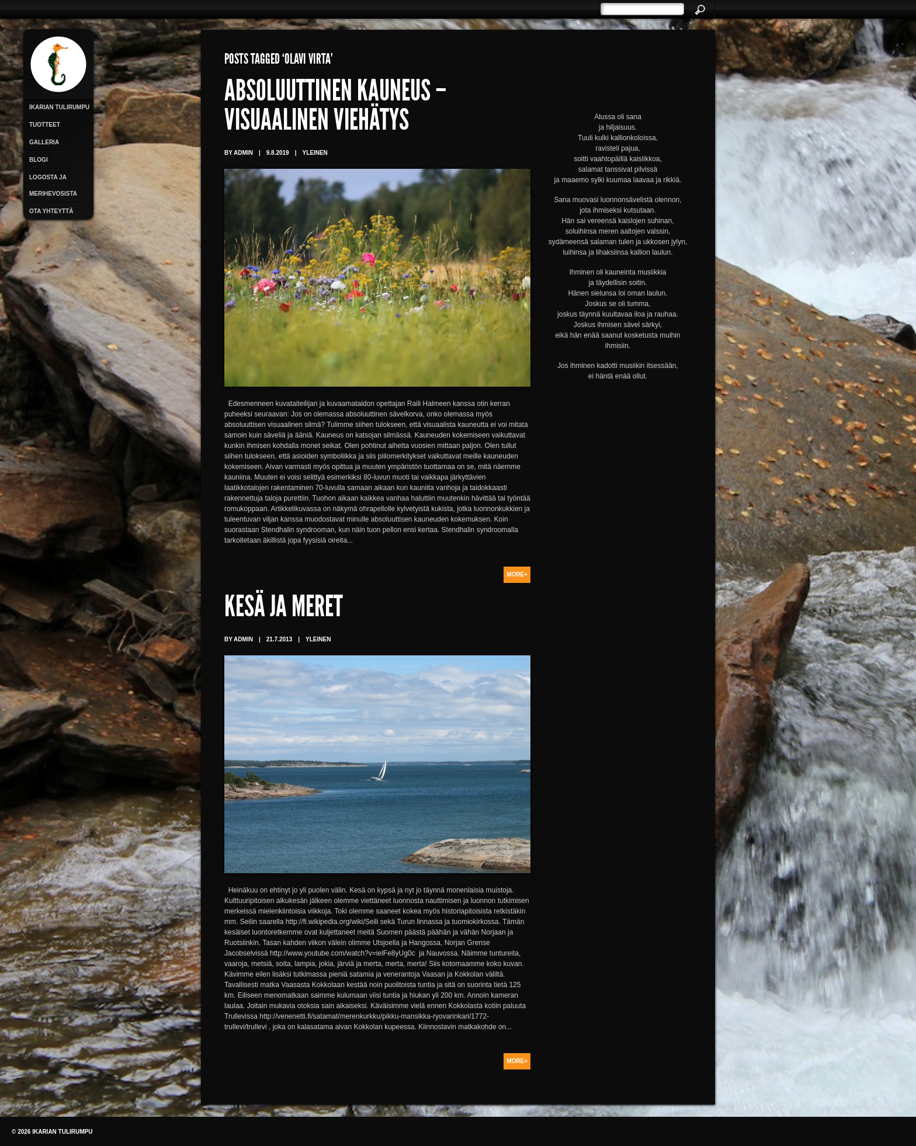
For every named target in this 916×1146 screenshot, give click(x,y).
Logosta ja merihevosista (53, 185)
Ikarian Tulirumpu (59, 107)
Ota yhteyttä (51, 211)
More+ (517, 574)
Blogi (38, 160)
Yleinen (314, 153)
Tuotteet (44, 124)
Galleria (44, 142)
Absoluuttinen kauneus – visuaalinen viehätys (335, 108)
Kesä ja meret (283, 609)
